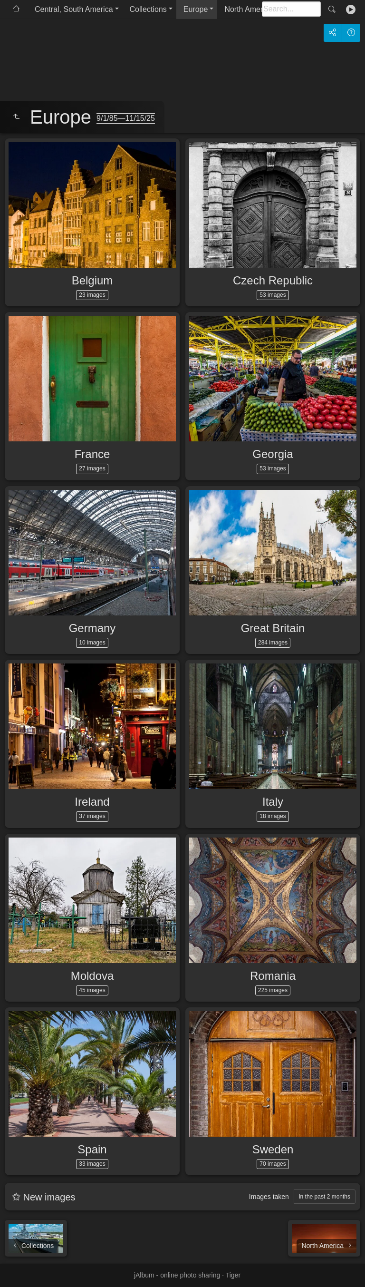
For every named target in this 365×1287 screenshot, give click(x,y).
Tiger (233, 1275)
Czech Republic (273, 280)
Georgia (272, 454)
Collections (148, 9)
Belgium (92, 280)
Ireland (92, 801)
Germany (92, 628)
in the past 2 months (324, 1196)
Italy (272, 801)
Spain (91, 1149)
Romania (273, 975)
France (92, 454)
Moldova (92, 975)
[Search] (291, 9)
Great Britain (273, 628)
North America (248, 9)
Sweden (273, 1149)
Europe (195, 9)
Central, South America (74, 9)
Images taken (269, 1196)
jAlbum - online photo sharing (177, 1275)
